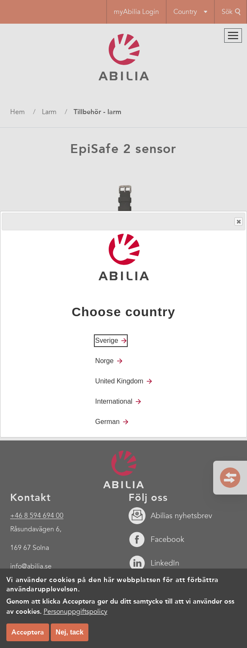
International (113, 401)
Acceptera (27, 633)
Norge (104, 360)
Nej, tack (70, 632)
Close (238, 221)
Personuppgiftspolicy (75, 612)
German (107, 421)
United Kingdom (119, 381)
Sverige (106, 340)
